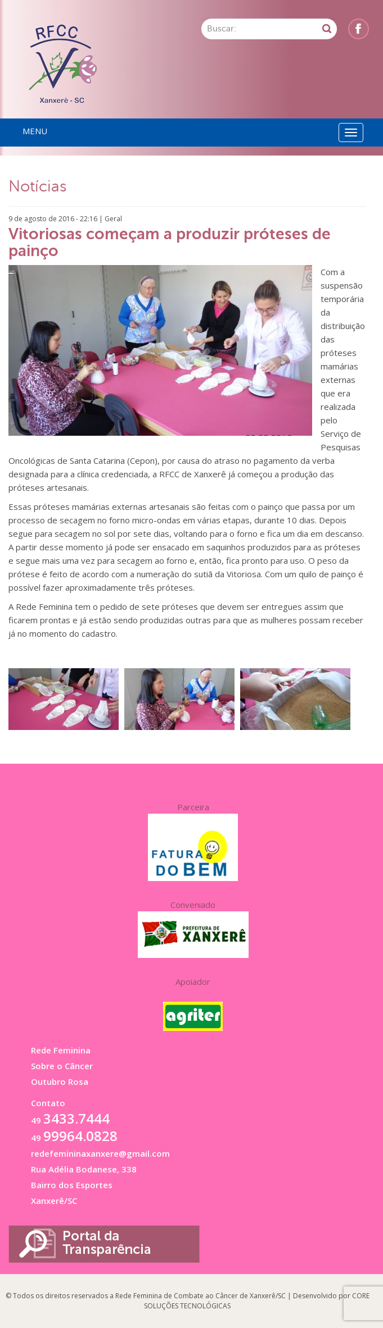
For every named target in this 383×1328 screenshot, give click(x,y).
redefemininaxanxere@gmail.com (100, 1153)
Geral (113, 218)
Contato (48, 1102)
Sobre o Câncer (62, 1065)
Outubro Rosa (59, 1081)
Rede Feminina (61, 1050)
